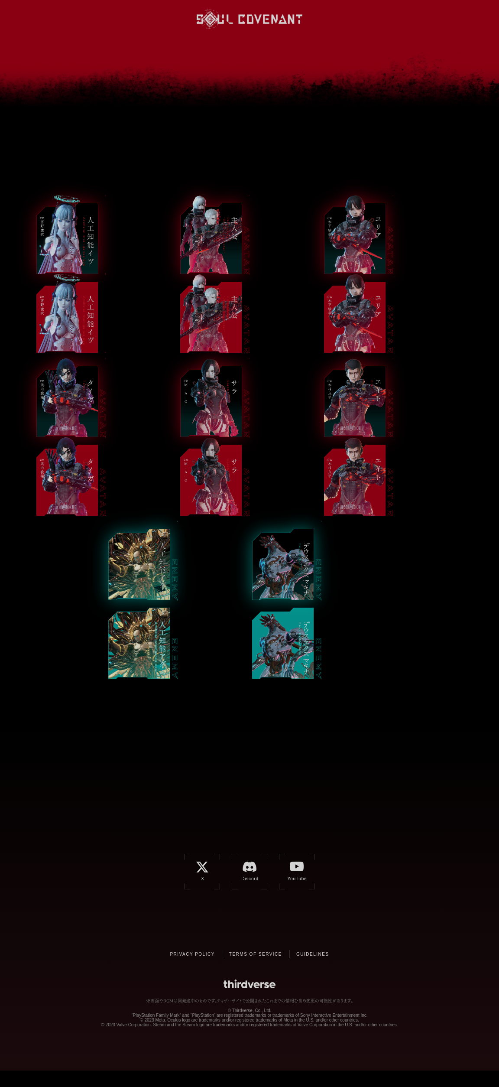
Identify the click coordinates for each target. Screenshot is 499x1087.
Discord (396, 19)
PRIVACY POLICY (192, 970)
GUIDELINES (312, 970)
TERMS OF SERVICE (255, 970)
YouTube (414, 19)
